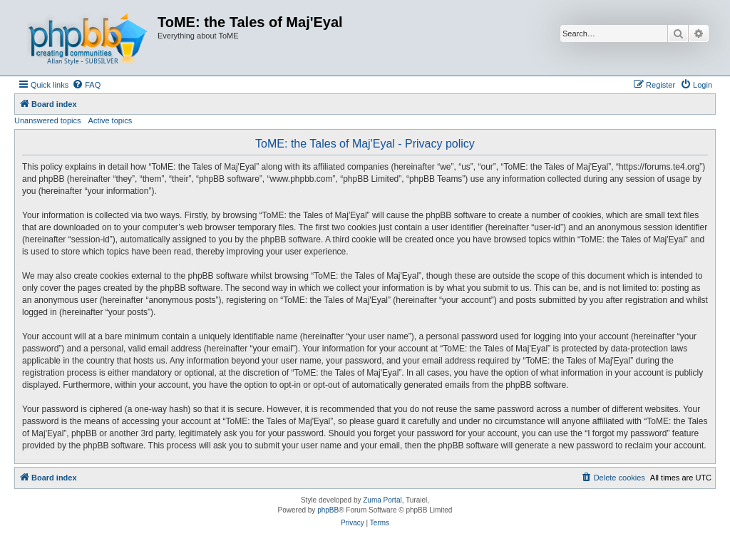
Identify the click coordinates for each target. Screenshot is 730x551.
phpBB (328, 510)
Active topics (110, 120)
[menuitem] (86, 84)
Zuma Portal (382, 500)
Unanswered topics (47, 120)
